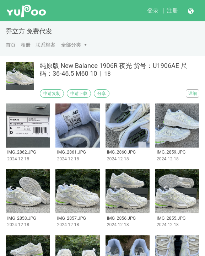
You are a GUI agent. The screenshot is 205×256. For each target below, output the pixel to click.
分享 (101, 93)
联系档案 (45, 45)
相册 (26, 45)
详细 (192, 93)
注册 (172, 10)
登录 (152, 10)
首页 (11, 45)
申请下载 (78, 93)
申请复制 (51, 93)
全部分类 (71, 45)
